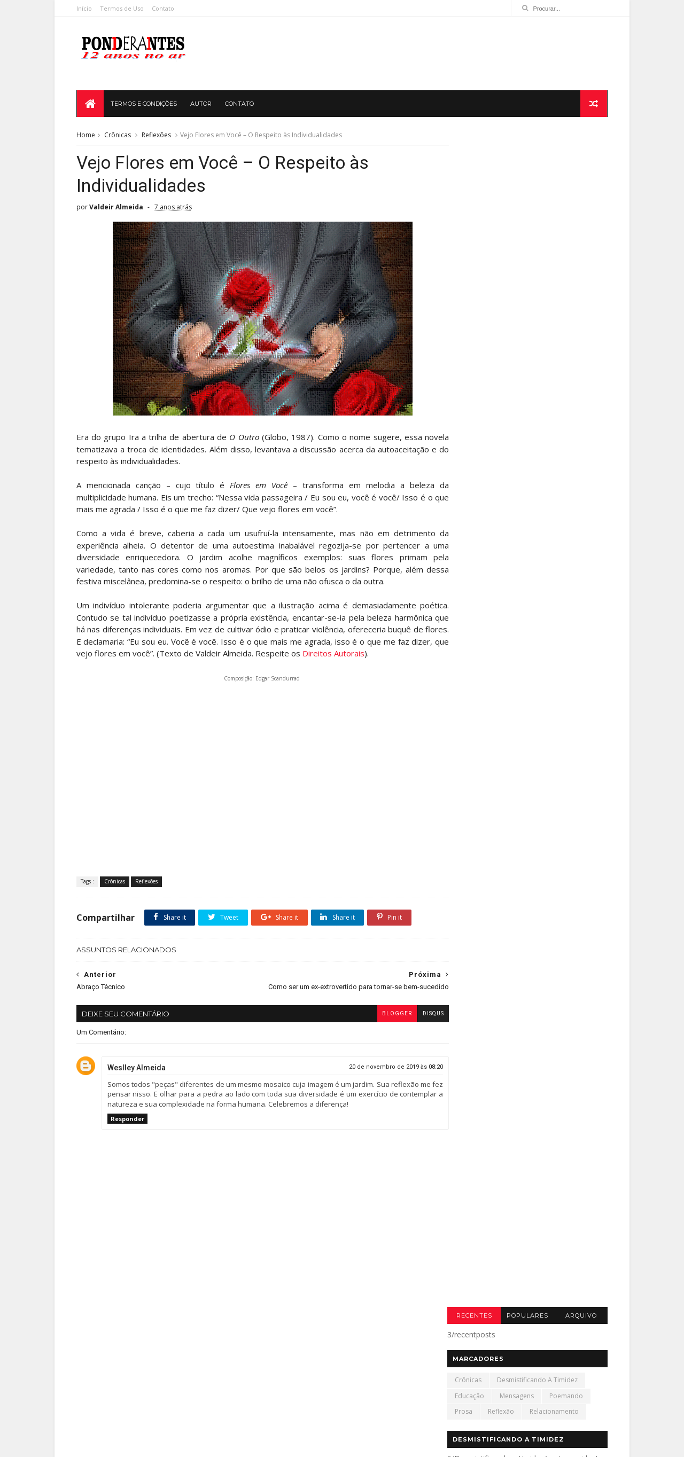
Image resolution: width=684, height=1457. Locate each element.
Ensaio (137, 1385)
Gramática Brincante (193, 1385)
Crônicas (118, 136)
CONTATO (240, 104)
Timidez (222, 1400)
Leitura (95, 1400)
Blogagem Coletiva (155, 1369)
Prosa (462, 235)
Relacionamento (553, 235)
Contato (164, 8)
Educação (468, 220)
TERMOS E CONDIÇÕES (144, 104)
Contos (211, 1369)
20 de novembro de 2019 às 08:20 (377, 1080)
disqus (414, 1027)
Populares (526, 140)
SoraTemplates (532, 1444)
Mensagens (516, 220)
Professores (176, 1400)
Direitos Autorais (387, 657)
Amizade (98, 1369)
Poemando (565, 220)
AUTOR (201, 104)
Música (131, 1400)
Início (85, 8)
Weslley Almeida (137, 1081)
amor (93, 1416)
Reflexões (157, 136)
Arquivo (579, 140)
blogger (378, 1027)
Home (86, 136)
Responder (128, 1132)
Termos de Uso (123, 8)
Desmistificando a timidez (536, 204)
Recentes (473, 140)
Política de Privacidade (425, 1444)
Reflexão (500, 235)
